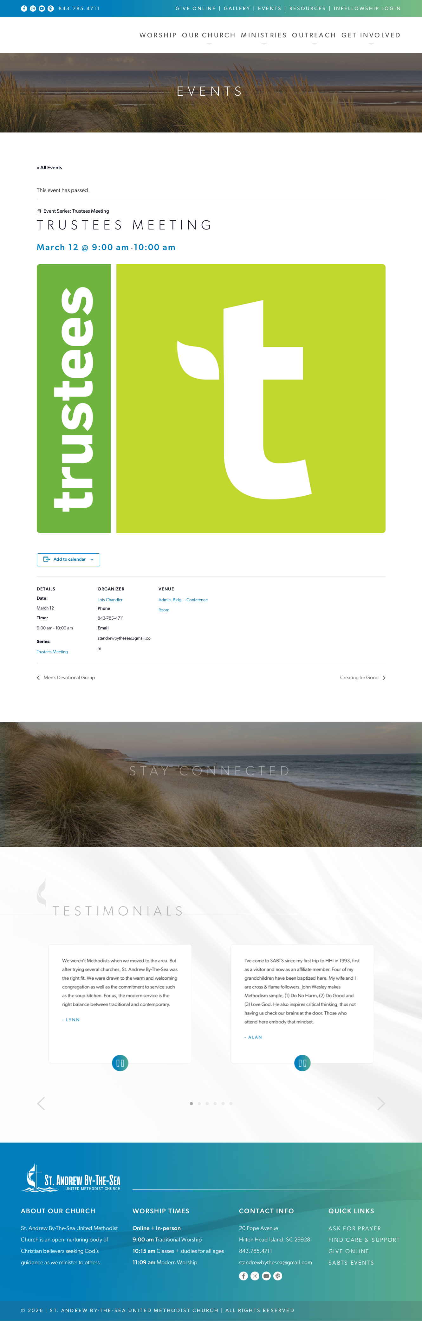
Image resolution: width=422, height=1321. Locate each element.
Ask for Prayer (354, 1229)
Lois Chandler (110, 600)
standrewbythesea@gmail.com (275, 1263)
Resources (307, 8)
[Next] (381, 1104)
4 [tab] (215, 1103)
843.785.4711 (79, 8)
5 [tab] (222, 1103)
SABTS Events (351, 1263)
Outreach (314, 35)
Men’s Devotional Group (69, 677)
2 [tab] (199, 1103)
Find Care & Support (364, 1240)
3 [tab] (207, 1103)
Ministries (264, 35)
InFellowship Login (367, 8)
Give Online (196, 8)
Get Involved (371, 35)
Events (270, 8)
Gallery (237, 8)
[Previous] (41, 1104)
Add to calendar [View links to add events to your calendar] (70, 559)
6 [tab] (230, 1103)
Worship (158, 35)
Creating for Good (360, 677)
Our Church (209, 35)
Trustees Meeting (52, 652)
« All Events (49, 168)
